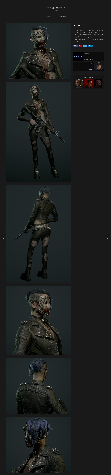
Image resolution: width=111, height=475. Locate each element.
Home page (50, 17)
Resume (62, 17)
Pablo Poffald (55, 7)
